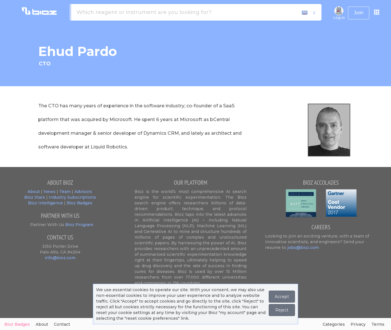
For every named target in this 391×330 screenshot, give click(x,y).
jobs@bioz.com (303, 247)
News (50, 191)
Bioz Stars (34, 197)
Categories (334, 324)
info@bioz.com (60, 257)
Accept (282, 296)
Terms (377, 324)
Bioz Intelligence (45, 203)
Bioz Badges (79, 203)
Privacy (358, 324)
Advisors (83, 191)
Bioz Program (78, 224)
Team (65, 191)
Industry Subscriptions (72, 197)
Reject (281, 310)
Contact (62, 324)
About (33, 191)
